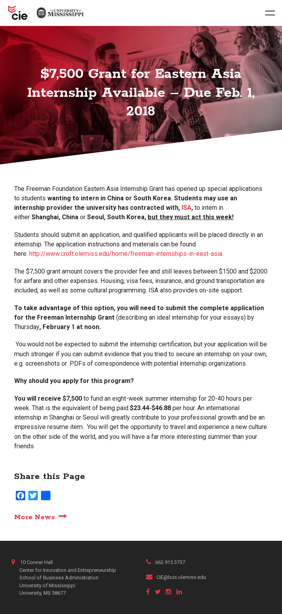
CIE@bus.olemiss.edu (176, 577)
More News (34, 517)
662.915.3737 (165, 562)
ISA (186, 207)
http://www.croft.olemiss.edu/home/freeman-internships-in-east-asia (125, 253)
